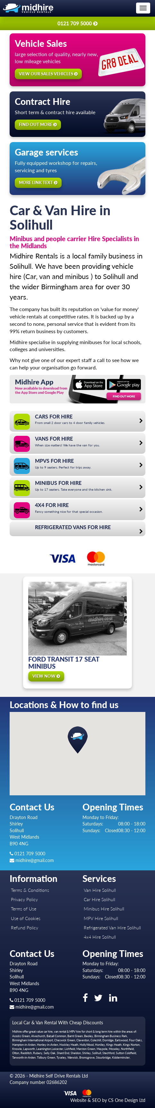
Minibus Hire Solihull (104, 908)
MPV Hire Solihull (101, 918)
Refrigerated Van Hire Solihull (112, 927)
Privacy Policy (24, 899)
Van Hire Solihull (100, 890)
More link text (38, 182)
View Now (46, 676)
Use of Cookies (25, 918)
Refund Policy (24, 927)
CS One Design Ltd (126, 1100)
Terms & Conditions (30, 890)
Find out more (38, 124)
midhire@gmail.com (32, 860)
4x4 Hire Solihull (100, 937)
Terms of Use (23, 908)
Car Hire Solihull (99, 899)
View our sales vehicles (48, 73)
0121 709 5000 (27, 853)
